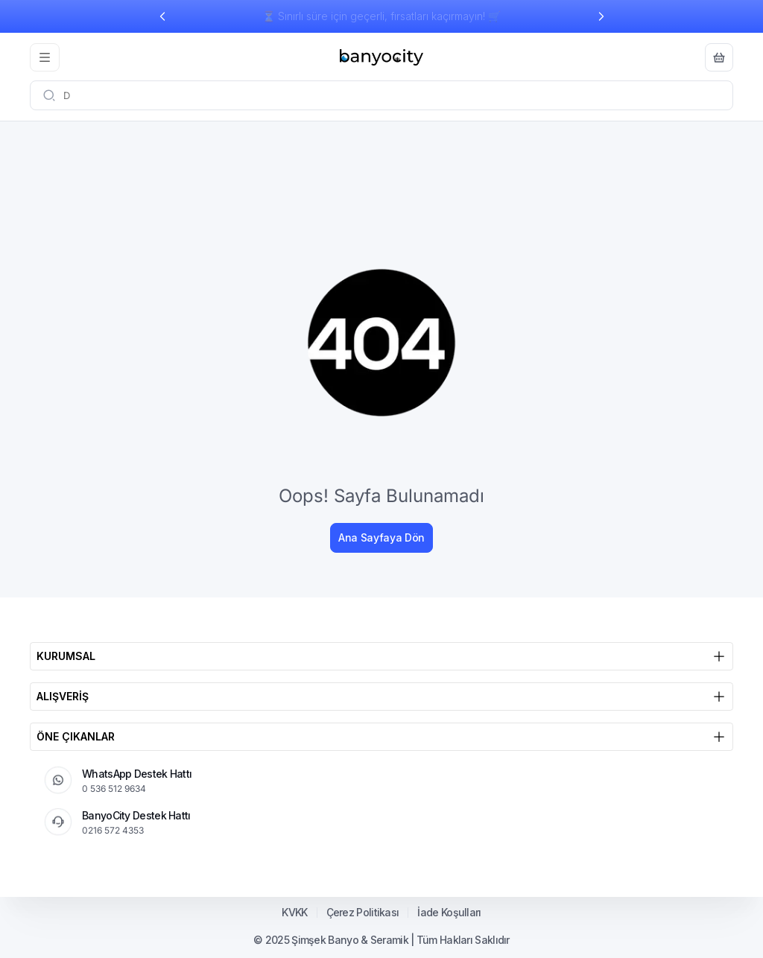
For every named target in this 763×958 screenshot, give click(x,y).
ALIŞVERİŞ (381, 696)
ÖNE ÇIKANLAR (381, 736)
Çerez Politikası (362, 912)
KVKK (294, 912)
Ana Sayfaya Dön (381, 537)
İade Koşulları (449, 912)
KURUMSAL (381, 656)
